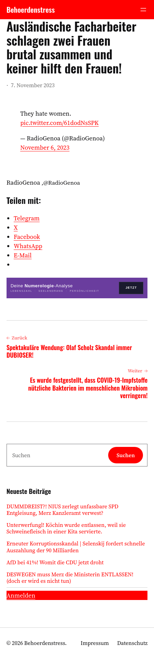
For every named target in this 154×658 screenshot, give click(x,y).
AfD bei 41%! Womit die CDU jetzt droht (55, 562)
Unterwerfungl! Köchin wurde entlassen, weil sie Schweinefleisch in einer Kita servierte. (66, 528)
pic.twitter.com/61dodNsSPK (59, 122)
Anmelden (21, 595)
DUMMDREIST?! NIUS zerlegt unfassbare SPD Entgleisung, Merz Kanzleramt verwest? (63, 509)
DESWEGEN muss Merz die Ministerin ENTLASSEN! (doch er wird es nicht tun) (70, 577)
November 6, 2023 (45, 147)
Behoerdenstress (31, 9)
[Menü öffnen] (143, 9)
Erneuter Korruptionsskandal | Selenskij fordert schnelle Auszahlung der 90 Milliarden (76, 546)
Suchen (125, 455)
